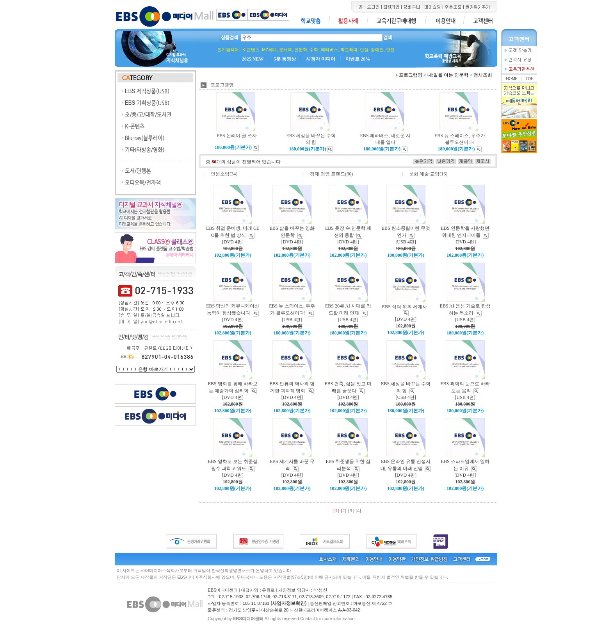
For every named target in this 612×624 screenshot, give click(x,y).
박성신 (320, 590)
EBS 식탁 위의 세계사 (404, 306)
